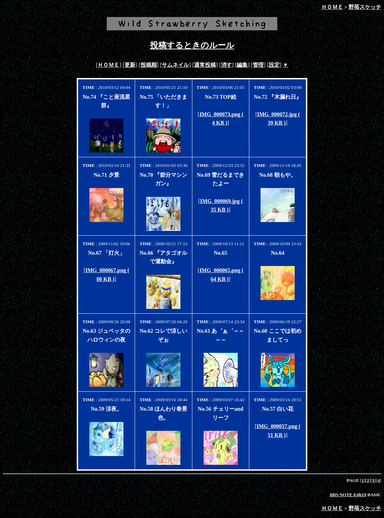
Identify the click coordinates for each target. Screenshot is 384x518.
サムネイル (175, 65)
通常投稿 (205, 65)
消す (226, 65)
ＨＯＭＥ (332, 7)
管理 (258, 65)
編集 (242, 65)
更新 (129, 65)
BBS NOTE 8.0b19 (348, 494)
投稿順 (149, 65)
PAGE (353, 480)
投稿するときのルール (192, 45)
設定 (274, 65)
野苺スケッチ (365, 7)
